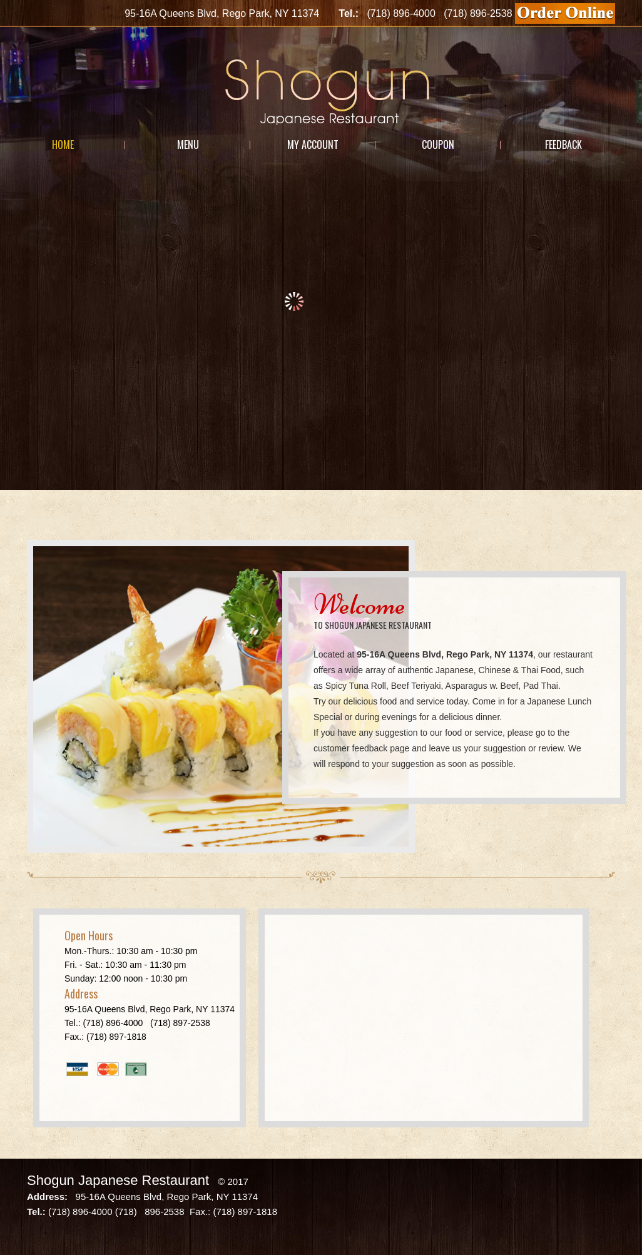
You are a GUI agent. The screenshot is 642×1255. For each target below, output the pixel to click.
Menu (188, 144)
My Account (313, 144)
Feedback (563, 144)
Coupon (438, 144)
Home (63, 144)
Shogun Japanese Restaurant (118, 1180)
